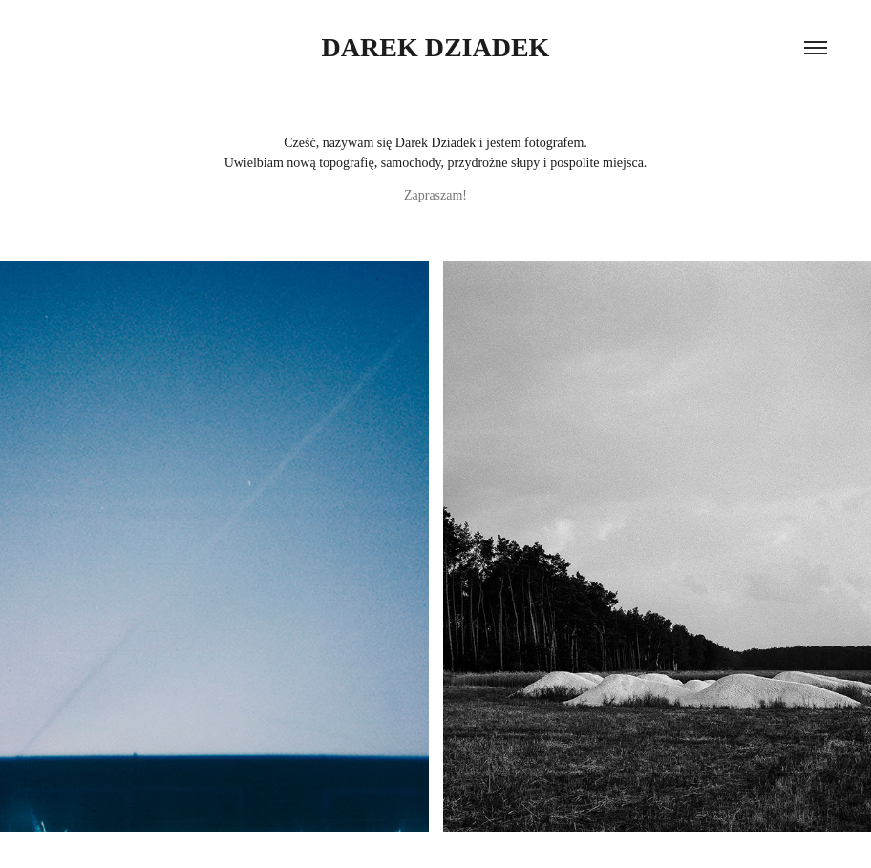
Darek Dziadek (436, 47)
